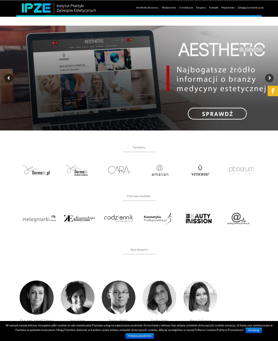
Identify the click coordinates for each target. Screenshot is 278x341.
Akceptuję (254, 330)
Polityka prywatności (140, 336)
